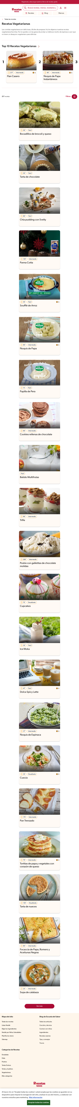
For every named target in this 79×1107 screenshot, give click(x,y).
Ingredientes (44, 1032)
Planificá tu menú (8, 1036)
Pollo (3, 1058)
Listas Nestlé (6, 1025)
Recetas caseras (45, 1036)
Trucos (42, 1043)
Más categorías (7, 1076)
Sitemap (4, 1039)
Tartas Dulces (6, 1065)
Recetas (29, 13)
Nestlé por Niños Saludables (11, 1032)
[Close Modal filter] (74, 96)
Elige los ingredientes (9, 1029)
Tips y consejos (45, 1039)
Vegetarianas (6, 1072)
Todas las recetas (10, 19)
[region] (39, 1097)
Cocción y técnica (46, 1025)
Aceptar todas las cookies (38, 1102)
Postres (4, 1062)
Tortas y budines (7, 1069)
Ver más (39, 1006)
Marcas (60, 13)
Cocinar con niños (46, 1029)
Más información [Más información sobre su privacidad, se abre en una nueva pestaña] (35, 1097)
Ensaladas (5, 1055)
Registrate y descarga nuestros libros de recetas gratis (39, 2)
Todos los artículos (46, 1022)
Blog (45, 13)
